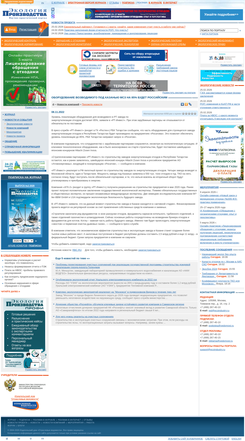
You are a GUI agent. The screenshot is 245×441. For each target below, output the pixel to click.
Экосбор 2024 (209, 269)
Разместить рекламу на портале (179, 92)
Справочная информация (22, 146)
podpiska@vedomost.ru (221, 325)
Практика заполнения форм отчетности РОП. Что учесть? (96, 30)
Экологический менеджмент (216, 40)
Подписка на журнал (25, 177)
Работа (90, 423)
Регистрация (28, 29)
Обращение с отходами (70, 40)
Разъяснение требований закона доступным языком (166, 68)
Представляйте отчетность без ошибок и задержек (128, 68)
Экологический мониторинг (73, 44)
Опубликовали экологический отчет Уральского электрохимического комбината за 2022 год (106, 279)
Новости (35, 423)
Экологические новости (19, 123)
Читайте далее (9, 291)
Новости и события (18, 119)
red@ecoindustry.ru (219, 310)
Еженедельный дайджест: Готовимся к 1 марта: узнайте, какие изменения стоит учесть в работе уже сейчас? (124, 26)
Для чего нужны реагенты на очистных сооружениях (85, 316)
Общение (11, 141)
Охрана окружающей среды (168, 44)
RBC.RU (77, 250)
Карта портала (210, 34)
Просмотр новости (92, 104)
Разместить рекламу (35, 107)
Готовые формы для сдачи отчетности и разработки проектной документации (90, 70)
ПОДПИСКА (24, 420)
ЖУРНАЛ (12, 420)
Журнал (10, 114)
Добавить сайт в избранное (185, 439)
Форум (11, 425)
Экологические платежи (166, 40)
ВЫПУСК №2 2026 (25, 185)
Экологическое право (211, 44)
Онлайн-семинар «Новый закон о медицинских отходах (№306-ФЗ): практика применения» (218, 198)
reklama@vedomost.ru (221, 340)
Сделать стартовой (217, 439)
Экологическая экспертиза (121, 40)
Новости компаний (17, 128)
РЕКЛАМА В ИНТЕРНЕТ (69, 420)
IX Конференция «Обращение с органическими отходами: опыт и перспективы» (218, 214)
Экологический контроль (20, 40)
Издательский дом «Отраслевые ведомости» (41, 430)
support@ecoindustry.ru (212, 349)
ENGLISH (236, 439)
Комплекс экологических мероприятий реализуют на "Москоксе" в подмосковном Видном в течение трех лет (116, 292)
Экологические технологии (121, 44)
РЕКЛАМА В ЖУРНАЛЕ (44, 420)
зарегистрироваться (103, 244)
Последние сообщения (216, 249)
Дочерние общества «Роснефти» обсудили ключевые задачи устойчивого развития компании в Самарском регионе (120, 304)
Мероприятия (13, 132)
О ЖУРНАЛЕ (58, 2)
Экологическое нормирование (23, 44)
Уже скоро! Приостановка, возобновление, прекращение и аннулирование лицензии (111, 33)
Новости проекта (63, 22)
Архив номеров (17, 245)
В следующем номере (16, 255)
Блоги (21, 425)
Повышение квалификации (23, 152)
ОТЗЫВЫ (114, 2)
